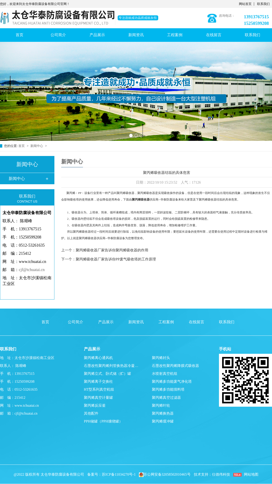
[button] (131, 135)
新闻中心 (37, 146)
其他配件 (91, 413)
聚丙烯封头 (161, 358)
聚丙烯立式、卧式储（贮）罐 (107, 373)
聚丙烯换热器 (163, 413)
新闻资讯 (136, 35)
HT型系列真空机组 (99, 389)
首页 (19, 35)
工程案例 (174, 35)
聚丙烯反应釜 (95, 405)
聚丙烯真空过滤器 (166, 397)
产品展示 (97, 35)
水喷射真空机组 (164, 373)
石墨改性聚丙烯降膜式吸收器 (175, 366)
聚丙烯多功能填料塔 (168, 389)
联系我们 (263, 4)
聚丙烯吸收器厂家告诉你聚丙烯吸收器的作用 (112, 250)
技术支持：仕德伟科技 (212, 474)
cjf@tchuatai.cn (32, 269)
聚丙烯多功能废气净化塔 (172, 381)
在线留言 (213, 35)
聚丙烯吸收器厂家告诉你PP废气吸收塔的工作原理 (116, 259)
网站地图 (251, 474)
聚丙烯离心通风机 (98, 358)
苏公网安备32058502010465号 (165, 474)
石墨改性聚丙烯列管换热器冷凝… (111, 366)
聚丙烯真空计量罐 (98, 397)
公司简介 (58, 35)
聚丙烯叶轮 (161, 405)
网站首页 (245, 4)
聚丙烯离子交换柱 (98, 381)
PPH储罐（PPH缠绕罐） (103, 421)
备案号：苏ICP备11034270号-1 (111, 474)
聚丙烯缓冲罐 (163, 421)
